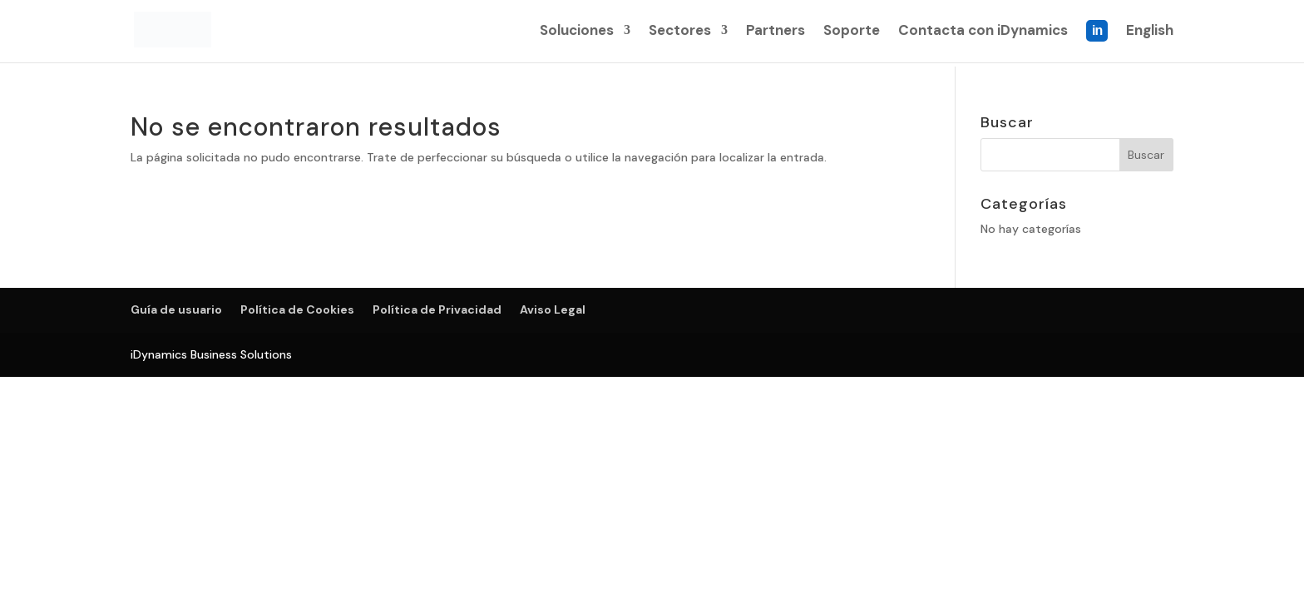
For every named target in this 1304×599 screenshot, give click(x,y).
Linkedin (1097, 42)
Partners (775, 32)
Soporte (851, 32)
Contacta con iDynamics (983, 32)
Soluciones (577, 32)
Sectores (680, 32)
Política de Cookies (297, 309)
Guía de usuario (176, 309)
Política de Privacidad (437, 309)
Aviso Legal (552, 309)
